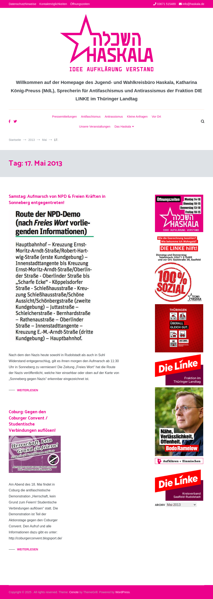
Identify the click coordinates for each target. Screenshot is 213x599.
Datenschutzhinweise (22, 4)
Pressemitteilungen (64, 116)
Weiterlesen (27, 390)
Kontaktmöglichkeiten (53, 4)
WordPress (122, 592)
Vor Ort (156, 116)
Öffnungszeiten (80, 4)
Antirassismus (114, 116)
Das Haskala (122, 126)
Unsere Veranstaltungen (94, 126)
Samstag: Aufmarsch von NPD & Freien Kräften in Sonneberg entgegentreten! (57, 199)
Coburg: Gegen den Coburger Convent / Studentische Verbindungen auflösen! (32, 421)
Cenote (74, 592)
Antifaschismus (90, 116)
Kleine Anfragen (137, 116)
